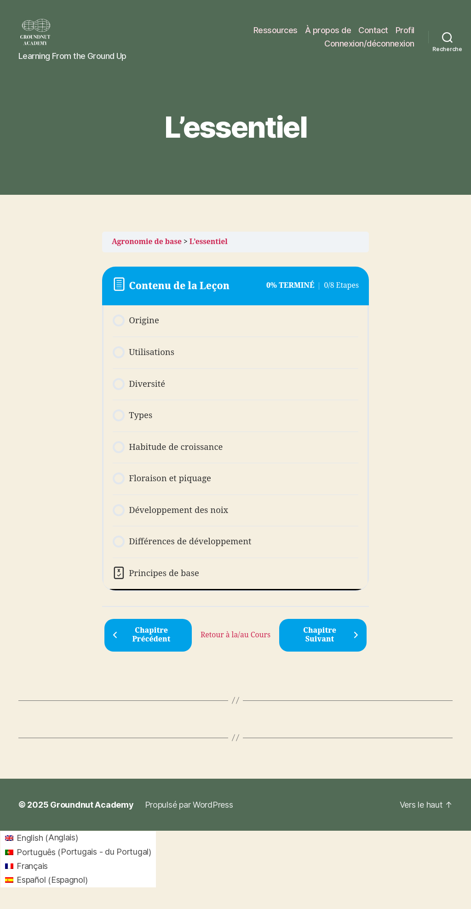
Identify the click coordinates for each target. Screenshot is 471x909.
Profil (405, 34)
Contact (373, 34)
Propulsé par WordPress (189, 812)
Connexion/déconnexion (369, 47)
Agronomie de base (147, 249)
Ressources (275, 34)
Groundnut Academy (91, 812)
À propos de (328, 34)
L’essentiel (209, 249)
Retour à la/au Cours (235, 642)
